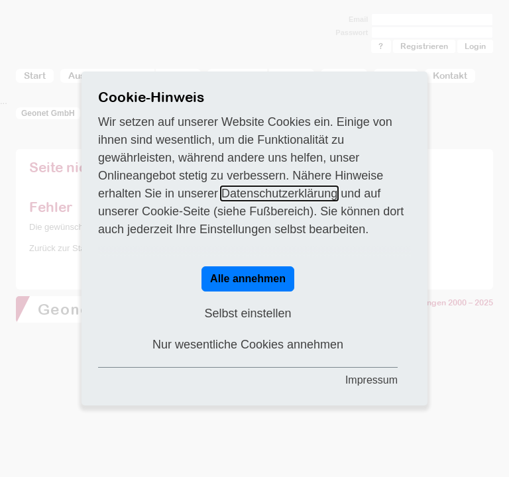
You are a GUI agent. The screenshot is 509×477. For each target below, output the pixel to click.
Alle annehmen (248, 278)
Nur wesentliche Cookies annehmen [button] (247, 344)
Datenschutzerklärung (279, 193)
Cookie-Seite (176, 211)
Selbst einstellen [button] (247, 313)
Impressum (371, 380)
